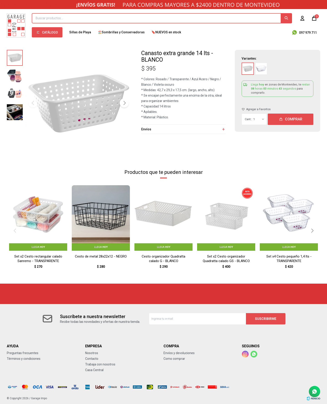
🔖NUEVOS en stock (166, 32)
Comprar (293, 119)
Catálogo (50, 32)
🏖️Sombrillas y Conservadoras (121, 32)
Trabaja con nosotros (100, 364)
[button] (124, 102)
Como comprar (174, 358)
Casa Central (94, 370)
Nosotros (91, 353)
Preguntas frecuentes (22, 353)
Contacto (91, 358)
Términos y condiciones (23, 358)
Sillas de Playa (80, 32)
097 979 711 (308, 32)
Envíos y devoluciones (179, 353)
